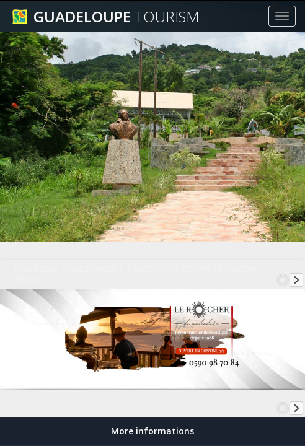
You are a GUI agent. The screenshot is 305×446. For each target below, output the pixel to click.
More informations (152, 431)
